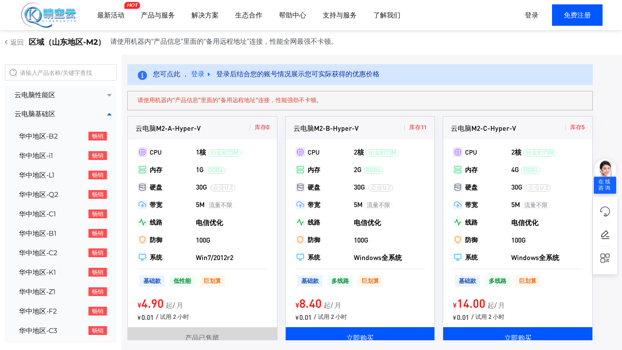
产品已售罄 (202, 337)
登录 (531, 15)
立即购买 (360, 337)
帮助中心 (292, 15)
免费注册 (577, 15)
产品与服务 (158, 15)
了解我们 (386, 15)
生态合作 (248, 15)
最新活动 (113, 11)
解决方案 (205, 15)
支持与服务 (340, 15)
